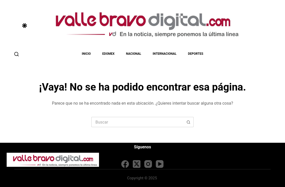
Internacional (165, 54)
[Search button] (188, 122)
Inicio (86, 54)
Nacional (133, 54)
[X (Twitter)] (136, 164)
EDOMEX (108, 54)
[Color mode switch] (24, 25)
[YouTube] (159, 164)
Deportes (195, 54)
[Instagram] (148, 164)
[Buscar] (16, 54)
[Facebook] (125, 164)
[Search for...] (137, 122)
